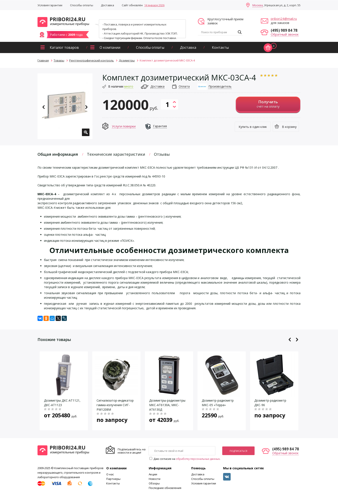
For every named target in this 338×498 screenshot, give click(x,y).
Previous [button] (43, 107)
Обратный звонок (285, 34)
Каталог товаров (64, 47)
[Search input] (218, 32)
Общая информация (58, 154)
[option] (65, 106)
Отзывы (162, 154)
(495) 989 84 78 (284, 30)
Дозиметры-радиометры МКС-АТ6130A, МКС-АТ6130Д (167, 405)
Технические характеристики (116, 154)
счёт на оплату (268, 103)
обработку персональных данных (198, 459)
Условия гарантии (50, 5)
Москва (257, 5)
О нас (110, 474)
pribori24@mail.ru (284, 18)
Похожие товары (54, 339)
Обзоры (154, 483)
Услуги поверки (124, 126)
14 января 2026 (154, 5)
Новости (154, 479)
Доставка (107, 5)
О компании (110, 47)
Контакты (220, 47)
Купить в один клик (253, 127)
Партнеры (113, 479)
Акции (153, 474)
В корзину (289, 127)
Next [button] (86, 107)
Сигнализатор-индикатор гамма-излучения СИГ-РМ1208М (115, 405)
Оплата (184, 86)
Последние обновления (165, 488)
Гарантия (160, 126)
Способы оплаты (81, 5)
